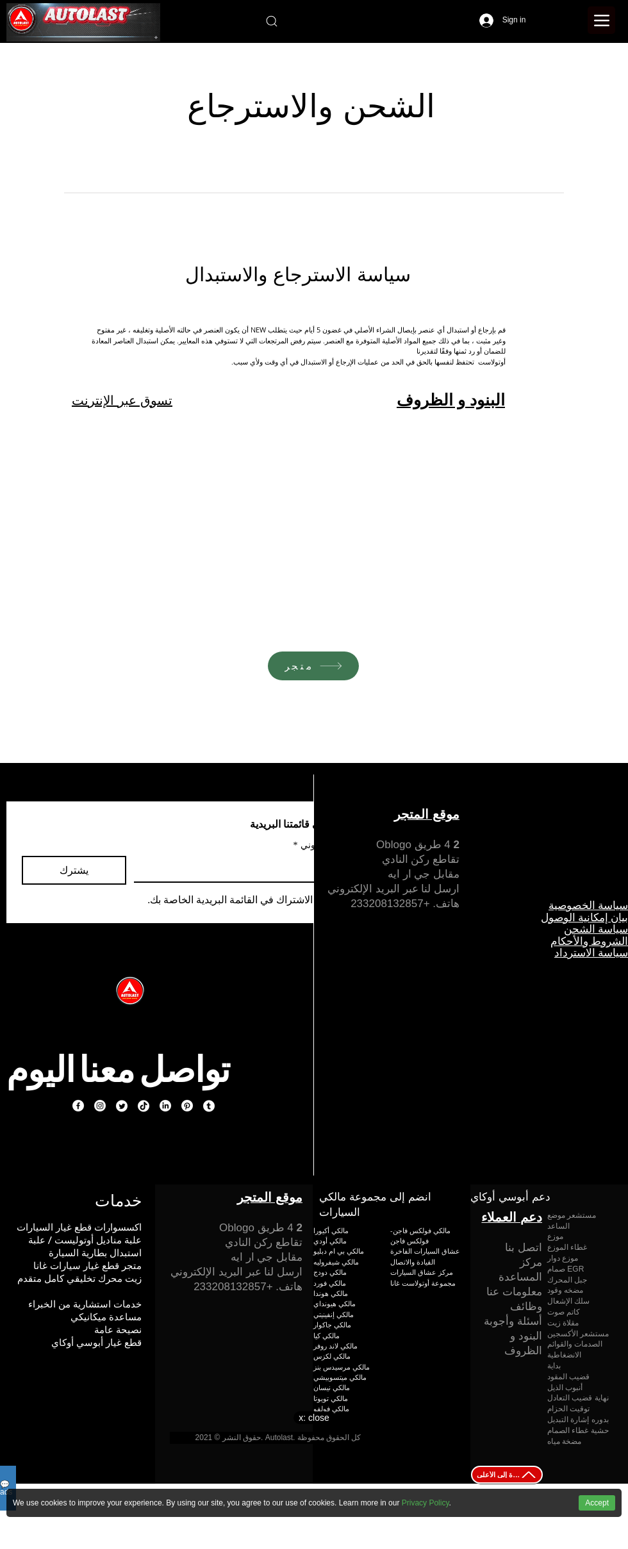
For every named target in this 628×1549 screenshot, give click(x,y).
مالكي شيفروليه (336, 1261)
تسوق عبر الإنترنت (122, 400)
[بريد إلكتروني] (246, 868)
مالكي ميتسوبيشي (340, 1377)
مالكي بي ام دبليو (338, 1251)
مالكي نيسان (331, 1387)
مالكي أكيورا (331, 1230)
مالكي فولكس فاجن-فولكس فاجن (420, 1235)
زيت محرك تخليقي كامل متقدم (79, 1278)
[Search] (271, 21)
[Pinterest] (187, 1106)
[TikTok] (143, 1106)
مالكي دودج (330, 1272)
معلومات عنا (514, 1292)
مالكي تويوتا (330, 1398)
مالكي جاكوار (332, 1324)
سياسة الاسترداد (591, 952)
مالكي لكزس (332, 1356)
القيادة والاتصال (412, 1261)
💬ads (6, 1488)
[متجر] (313, 666)
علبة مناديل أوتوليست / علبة (85, 1240)
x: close (314, 1418)
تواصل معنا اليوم (117, 1069)
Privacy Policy (425, 1502)
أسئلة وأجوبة (513, 1321)
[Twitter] (122, 1106)
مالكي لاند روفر (335, 1345)
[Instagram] (100, 1106)
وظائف (526, 1306)
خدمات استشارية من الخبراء (85, 1304)
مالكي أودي (330, 1240)
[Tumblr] (209, 1106)
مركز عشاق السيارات (421, 1272)
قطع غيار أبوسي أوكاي (96, 1342)
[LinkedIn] (165, 1106)
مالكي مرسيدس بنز (341, 1367)
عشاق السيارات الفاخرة (425, 1251)
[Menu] (601, 20)
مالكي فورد (329, 1283)
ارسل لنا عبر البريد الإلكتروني (393, 889)
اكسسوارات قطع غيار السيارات (79, 1227)
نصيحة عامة (118, 1330)
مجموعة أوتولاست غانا (423, 1283)
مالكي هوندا (330, 1293)
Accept (597, 1502)
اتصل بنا (523, 1248)
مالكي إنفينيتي (333, 1314)
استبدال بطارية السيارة (95, 1253)
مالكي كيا (326, 1335)
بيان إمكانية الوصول (584, 917)
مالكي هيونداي (334, 1303)
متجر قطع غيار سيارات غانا (87, 1265)
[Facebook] (78, 1106)
